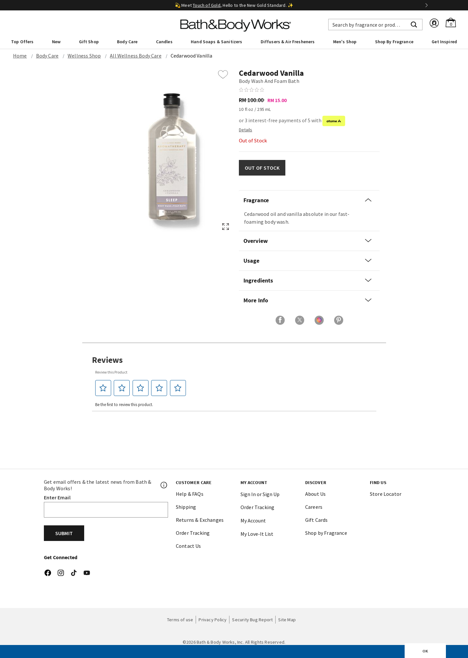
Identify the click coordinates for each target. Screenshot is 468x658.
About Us (315, 494)
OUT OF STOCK (262, 167)
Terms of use (180, 620)
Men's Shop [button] (345, 42)
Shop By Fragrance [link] (394, 42)
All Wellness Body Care (136, 55)
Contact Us (188, 546)
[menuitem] (22, 41)
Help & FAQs (189, 494)
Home (20, 55)
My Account (253, 520)
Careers (313, 507)
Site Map (287, 620)
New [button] (56, 42)
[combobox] (375, 24)
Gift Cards (316, 520)
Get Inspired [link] (444, 42)
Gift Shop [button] (89, 42)
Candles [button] (164, 42)
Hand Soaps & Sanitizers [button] (216, 42)
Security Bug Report (252, 620)
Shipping (186, 507)
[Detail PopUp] (245, 129)
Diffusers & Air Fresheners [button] (288, 42)
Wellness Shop (84, 55)
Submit (64, 533)
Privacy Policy (213, 620)
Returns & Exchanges (200, 520)
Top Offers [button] (22, 42)
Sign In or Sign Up (260, 494)
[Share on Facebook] (280, 320)
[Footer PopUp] (164, 485)
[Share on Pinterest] (339, 320)
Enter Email (57, 497)
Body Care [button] (127, 42)
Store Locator (385, 494)
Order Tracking (193, 533)
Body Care (47, 55)
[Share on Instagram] (319, 320)
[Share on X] (300, 320)
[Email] (106, 510)
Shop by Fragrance (326, 533)
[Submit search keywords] (414, 23)
